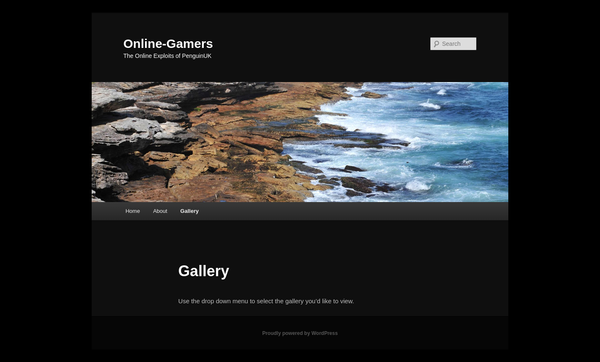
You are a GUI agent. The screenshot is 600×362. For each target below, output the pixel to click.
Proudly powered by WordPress (300, 333)
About (160, 211)
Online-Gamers (168, 43)
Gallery (189, 211)
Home (132, 211)
